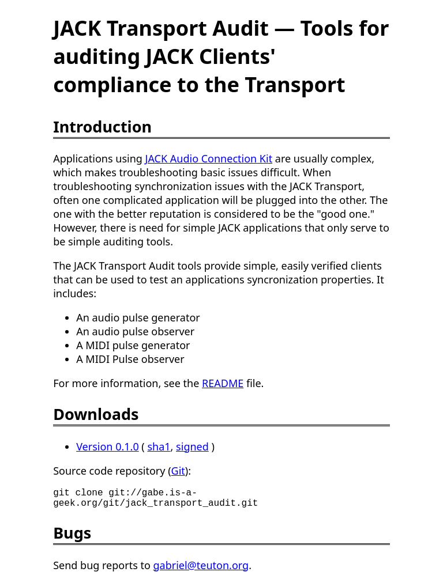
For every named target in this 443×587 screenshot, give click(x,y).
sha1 (158, 446)
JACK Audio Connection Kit (209, 158)
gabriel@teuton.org (201, 570)
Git (178, 471)
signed (192, 446)
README (222, 383)
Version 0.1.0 (107, 446)
